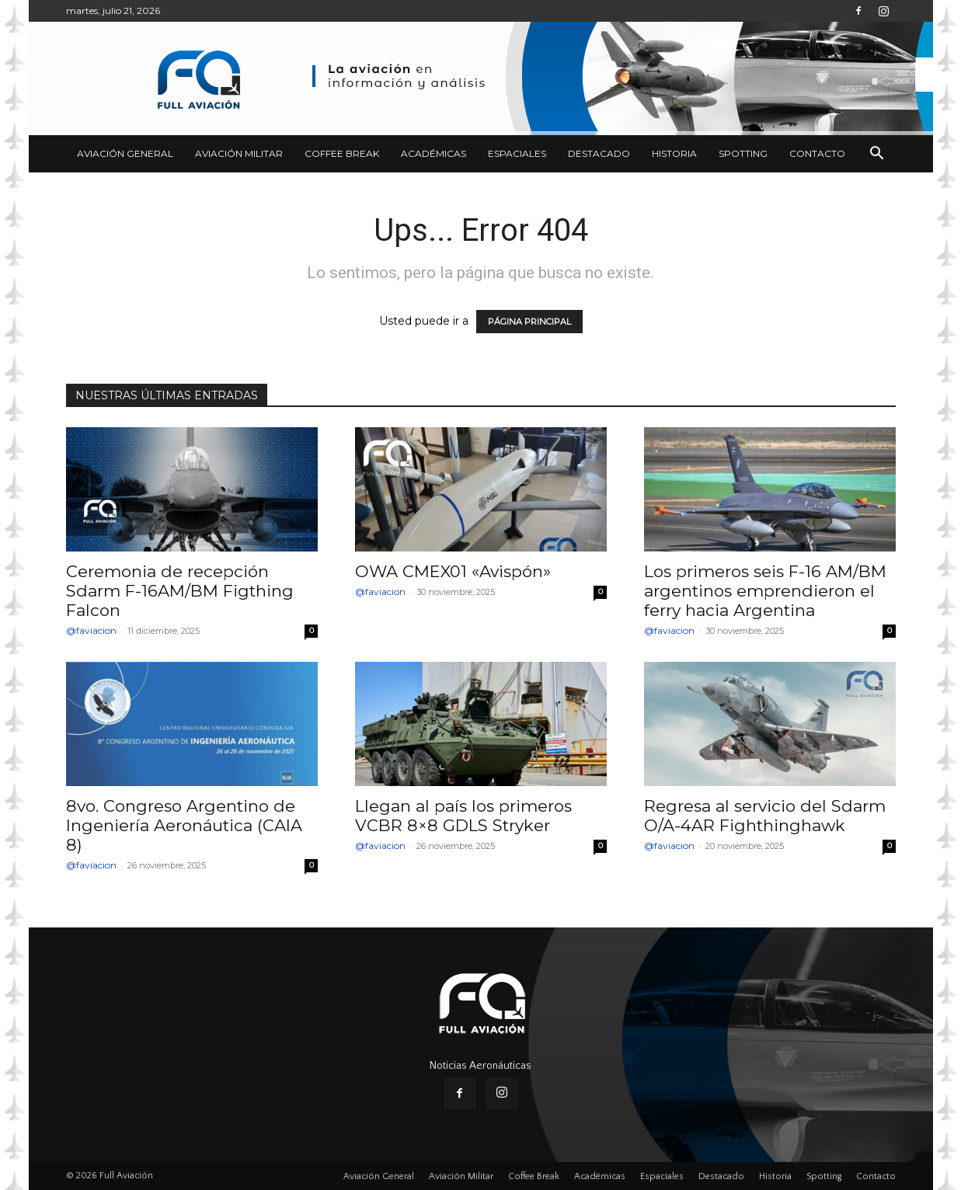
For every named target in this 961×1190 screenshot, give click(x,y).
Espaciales (517, 153)
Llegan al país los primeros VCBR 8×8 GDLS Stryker (463, 815)
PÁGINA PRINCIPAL (529, 321)
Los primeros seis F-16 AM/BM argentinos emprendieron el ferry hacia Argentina (765, 591)
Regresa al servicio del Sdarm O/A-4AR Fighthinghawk (765, 815)
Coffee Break (342, 153)
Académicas (433, 153)
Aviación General (125, 153)
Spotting (743, 153)
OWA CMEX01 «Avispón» (453, 571)
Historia (674, 153)
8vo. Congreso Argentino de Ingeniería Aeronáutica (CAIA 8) (184, 825)
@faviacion (91, 630)
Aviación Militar (239, 153)
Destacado (599, 153)
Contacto (817, 153)
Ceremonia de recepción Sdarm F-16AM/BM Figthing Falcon (180, 591)
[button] (877, 155)
